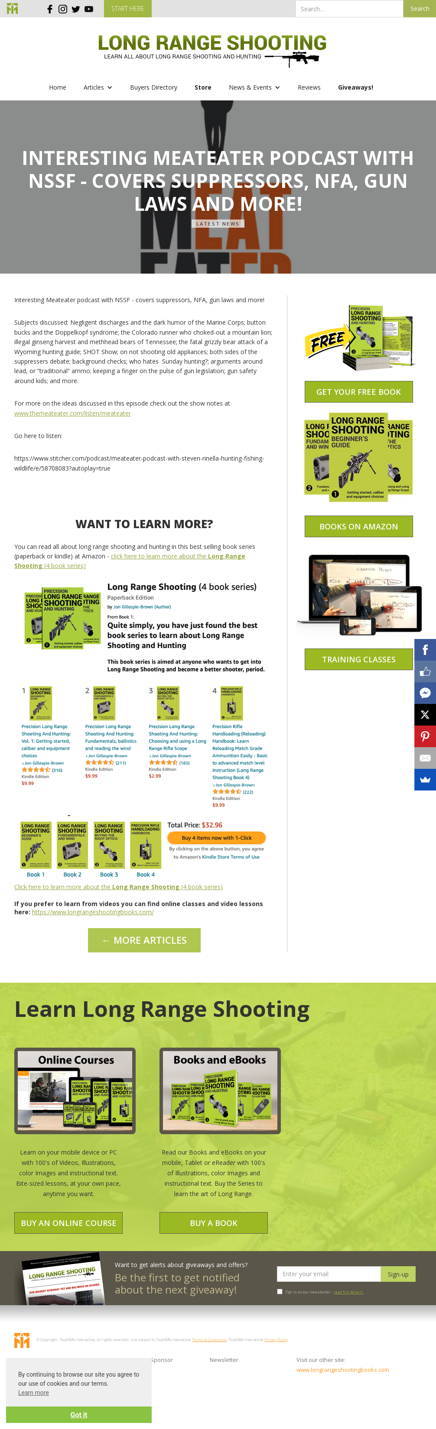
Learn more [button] (33, 1392)
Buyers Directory (153, 87)
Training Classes (359, 659)
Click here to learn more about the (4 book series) (118, 887)
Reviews (309, 87)
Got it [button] (79, 1415)
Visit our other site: (320, 1360)
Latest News (218, 223)
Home (57, 87)
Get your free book (358, 392)
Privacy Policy (276, 1339)
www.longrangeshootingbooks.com (335, 1370)
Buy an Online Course (69, 1223)
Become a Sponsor (148, 1360)
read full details (348, 1292)
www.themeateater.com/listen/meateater (72, 413)
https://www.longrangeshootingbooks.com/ (93, 912)
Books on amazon (358, 526)
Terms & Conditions (209, 1339)
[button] (98, 87)
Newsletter (224, 1360)
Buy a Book (214, 1223)
